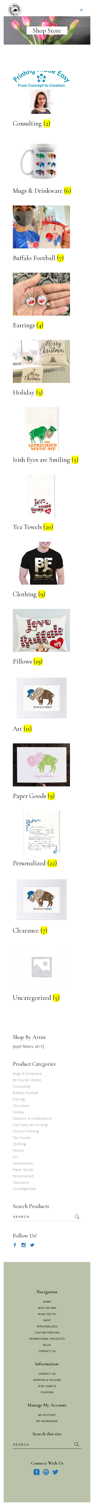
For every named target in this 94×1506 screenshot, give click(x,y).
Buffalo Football (25, 1093)
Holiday (18, 1112)
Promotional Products (47, 1338)
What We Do (47, 1314)
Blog (47, 1345)
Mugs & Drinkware (27, 1074)
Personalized (23, 1176)
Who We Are (47, 1308)
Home (47, 1301)
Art (15, 1157)
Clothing (19, 1144)
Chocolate (21, 1106)
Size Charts (47, 1386)
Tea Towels (22, 1138)
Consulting (21, 1086)
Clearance (21, 1183)
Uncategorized (24, 1189)
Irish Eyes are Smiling (30, 1125)
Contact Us (47, 1351)
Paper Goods (23, 1170)
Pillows (18, 1150)
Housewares (23, 1163)
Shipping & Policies (47, 1380)
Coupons (47, 1392)
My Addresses (47, 1421)
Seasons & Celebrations (32, 1118)
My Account (47, 1415)
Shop (47, 1320)
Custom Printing (26, 1131)
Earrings (19, 1099)
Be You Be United (27, 1080)
